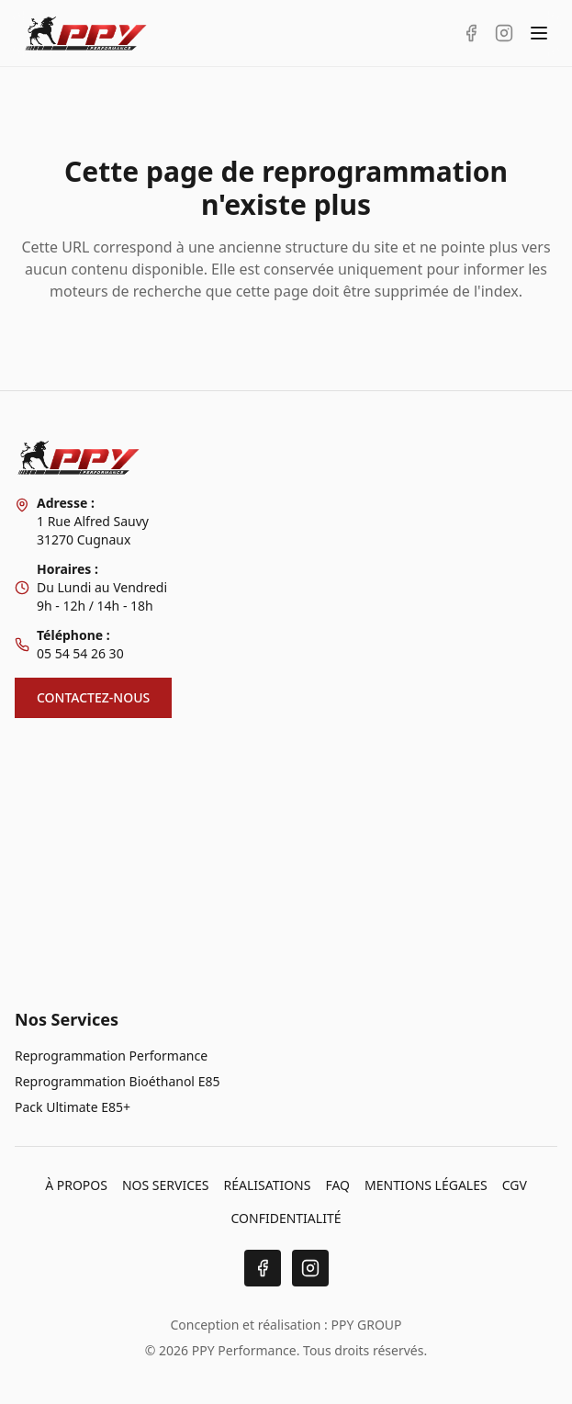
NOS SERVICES (165, 1185)
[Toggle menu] (539, 33)
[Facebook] (262, 1268)
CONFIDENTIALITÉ (286, 1218)
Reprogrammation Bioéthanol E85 (117, 1081)
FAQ (337, 1185)
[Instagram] (310, 1268)
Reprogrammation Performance (111, 1055)
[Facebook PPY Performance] (471, 33)
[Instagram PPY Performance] (504, 33)
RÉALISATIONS (266, 1185)
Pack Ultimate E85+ (72, 1107)
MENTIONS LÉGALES (426, 1185)
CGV (514, 1185)
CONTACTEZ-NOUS (93, 697)
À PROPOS (76, 1185)
